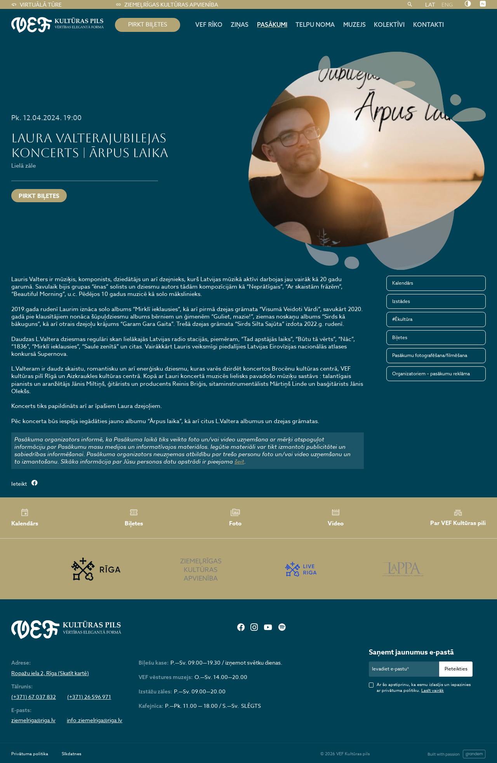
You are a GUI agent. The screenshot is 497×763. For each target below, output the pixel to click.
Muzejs (354, 24)
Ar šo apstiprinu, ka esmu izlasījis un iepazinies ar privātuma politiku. (424, 688)
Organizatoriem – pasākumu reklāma (431, 373)
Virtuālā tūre (36, 4)
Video (336, 517)
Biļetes (399, 337)
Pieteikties (456, 668)
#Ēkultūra (402, 319)
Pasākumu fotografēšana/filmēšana (429, 355)
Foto (235, 517)
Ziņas (239, 24)
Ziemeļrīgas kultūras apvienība (167, 4)
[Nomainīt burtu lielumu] (483, 4)
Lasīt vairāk (432, 690)
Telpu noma (315, 24)
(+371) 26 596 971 (89, 696)
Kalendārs (402, 283)
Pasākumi (272, 24)
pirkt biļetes (147, 24)
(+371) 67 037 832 (33, 696)
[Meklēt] (410, 4)
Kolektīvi (389, 24)
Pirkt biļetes (39, 196)
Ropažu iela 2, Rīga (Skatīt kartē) (50, 673)
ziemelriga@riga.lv (33, 720)
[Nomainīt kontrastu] (468, 4)
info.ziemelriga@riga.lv (94, 720)
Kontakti (428, 24)
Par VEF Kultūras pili (458, 517)
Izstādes (401, 301)
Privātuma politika (29, 754)
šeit (239, 461)
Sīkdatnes (71, 754)
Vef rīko (208, 24)
